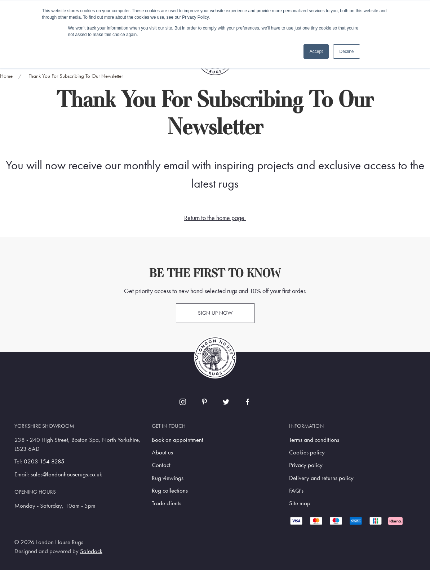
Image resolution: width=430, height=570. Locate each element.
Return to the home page (214, 218)
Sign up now (215, 313)
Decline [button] (346, 51)
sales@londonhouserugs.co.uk (66, 474)
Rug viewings (167, 478)
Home (6, 76)
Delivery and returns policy (321, 478)
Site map (299, 503)
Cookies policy (307, 452)
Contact (161, 465)
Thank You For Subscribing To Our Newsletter (76, 76)
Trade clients (166, 503)
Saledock (91, 551)
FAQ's (296, 490)
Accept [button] (316, 51)
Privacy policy (306, 465)
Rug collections (170, 490)
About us (162, 452)
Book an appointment (177, 440)
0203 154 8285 (44, 461)
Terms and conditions (314, 440)
